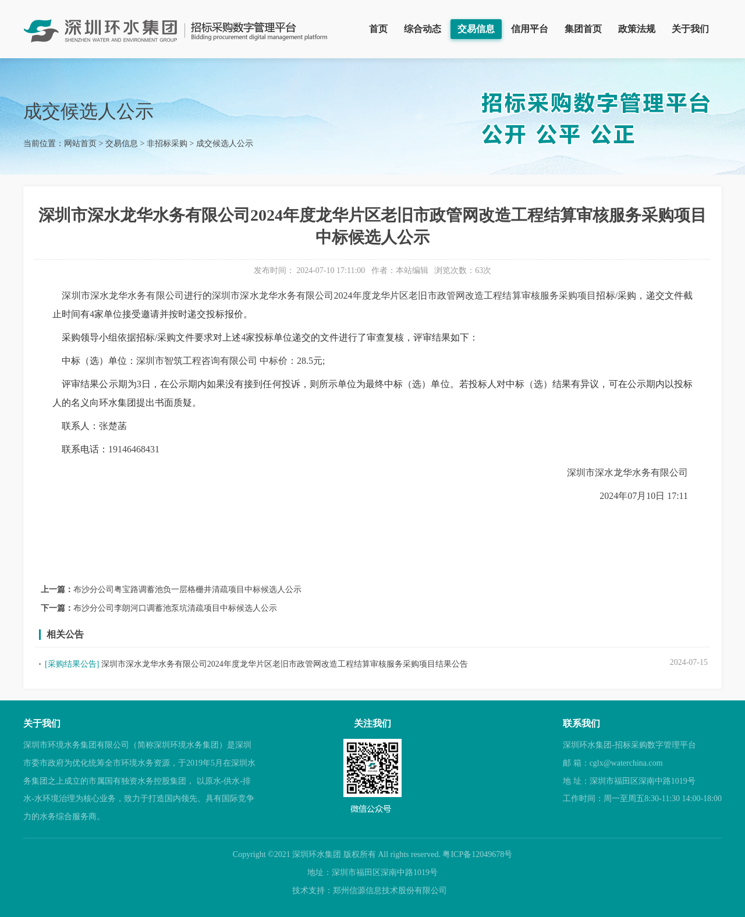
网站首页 (80, 143)
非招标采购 (167, 143)
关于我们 (690, 29)
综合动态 (422, 29)
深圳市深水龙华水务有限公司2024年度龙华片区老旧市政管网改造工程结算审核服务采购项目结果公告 (284, 664)
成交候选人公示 (224, 143)
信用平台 (529, 29)
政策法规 (636, 29)
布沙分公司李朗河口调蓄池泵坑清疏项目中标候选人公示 (175, 608)
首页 (378, 29)
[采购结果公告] (72, 664)
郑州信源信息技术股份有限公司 (390, 890)
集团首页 (583, 29)
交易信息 (476, 29)
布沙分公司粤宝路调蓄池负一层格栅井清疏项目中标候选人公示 (187, 589)
